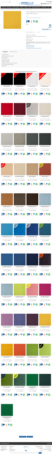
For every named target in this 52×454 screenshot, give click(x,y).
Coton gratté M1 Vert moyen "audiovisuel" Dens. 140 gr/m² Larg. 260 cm (7, 417)
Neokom (50, 450)
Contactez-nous (11, 446)
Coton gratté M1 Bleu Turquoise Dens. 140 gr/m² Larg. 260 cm (7, 236)
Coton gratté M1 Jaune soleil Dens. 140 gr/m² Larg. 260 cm (38, 12)
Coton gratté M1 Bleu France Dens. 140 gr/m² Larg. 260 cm (7, 266)
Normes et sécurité (12, 450)
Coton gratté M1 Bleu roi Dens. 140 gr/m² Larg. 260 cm (20, 266)
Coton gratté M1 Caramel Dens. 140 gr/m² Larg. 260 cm (7, 206)
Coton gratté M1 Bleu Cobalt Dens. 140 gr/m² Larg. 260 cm (32, 236)
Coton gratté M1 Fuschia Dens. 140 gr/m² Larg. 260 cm (45, 296)
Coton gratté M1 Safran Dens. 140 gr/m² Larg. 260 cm (7, 357)
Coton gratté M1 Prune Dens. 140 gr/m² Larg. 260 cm (32, 327)
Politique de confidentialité (47, 449)
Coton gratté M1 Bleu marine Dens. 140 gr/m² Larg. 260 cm (32, 266)
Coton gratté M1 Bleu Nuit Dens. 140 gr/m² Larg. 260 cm (45, 266)
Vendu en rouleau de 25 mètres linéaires (19, 88)
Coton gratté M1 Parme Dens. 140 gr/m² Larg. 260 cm (7, 327)
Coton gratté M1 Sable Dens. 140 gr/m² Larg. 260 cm (7, 176)
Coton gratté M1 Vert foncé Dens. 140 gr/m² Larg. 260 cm (45, 387)
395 (22, 120)
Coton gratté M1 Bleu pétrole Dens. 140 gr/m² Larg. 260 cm (45, 236)
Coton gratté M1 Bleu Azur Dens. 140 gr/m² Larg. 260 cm (19, 236)
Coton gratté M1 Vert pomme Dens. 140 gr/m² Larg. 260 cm (32, 357)
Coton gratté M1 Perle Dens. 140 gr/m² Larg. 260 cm (32, 116)
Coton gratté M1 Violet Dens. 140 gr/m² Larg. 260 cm (19, 327)
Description (5, 51)
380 (9, 120)
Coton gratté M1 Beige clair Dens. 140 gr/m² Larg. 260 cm (19, 176)
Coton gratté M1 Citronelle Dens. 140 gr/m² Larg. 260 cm (19, 296)
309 (48, 120)
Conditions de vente (4, 446)
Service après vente (12, 449)
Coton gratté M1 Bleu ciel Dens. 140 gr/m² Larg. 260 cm (45, 206)
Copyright (41, 450)
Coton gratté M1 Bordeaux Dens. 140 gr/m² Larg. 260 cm (19, 116)
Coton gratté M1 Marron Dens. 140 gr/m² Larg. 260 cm (32, 206)
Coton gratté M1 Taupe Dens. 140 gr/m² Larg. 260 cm (19, 206)
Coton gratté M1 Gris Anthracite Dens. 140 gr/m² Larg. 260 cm (45, 146)
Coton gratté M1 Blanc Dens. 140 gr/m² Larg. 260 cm (32, 86)
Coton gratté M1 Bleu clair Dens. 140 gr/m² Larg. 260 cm (7, 296)
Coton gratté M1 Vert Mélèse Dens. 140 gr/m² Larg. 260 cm (19, 387)
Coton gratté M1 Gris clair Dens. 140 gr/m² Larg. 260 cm (45, 116)
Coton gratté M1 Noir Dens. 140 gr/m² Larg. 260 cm (7, 86)
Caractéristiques (13, 51)
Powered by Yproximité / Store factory (45, 441)
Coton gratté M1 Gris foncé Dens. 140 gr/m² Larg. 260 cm (32, 146)
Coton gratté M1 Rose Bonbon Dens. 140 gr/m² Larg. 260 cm (32, 296)
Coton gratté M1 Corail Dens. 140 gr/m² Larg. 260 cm (45, 176)
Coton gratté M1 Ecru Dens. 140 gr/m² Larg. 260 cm (45, 86)
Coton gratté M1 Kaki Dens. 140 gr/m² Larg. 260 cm (7, 387)
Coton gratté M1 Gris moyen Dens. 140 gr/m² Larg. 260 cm (19, 146)
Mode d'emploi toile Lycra (39, 446)
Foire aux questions (48, 446)
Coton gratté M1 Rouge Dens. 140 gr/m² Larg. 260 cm (7, 116)
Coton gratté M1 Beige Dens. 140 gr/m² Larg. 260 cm (32, 176)
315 (23, 150)
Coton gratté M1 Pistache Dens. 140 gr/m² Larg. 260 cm (45, 357)
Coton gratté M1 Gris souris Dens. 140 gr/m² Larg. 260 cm (7, 146)
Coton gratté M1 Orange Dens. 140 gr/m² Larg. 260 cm (20, 357)
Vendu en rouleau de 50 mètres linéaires (6, 88)
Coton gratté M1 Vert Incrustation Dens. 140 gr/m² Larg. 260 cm (32, 387)
